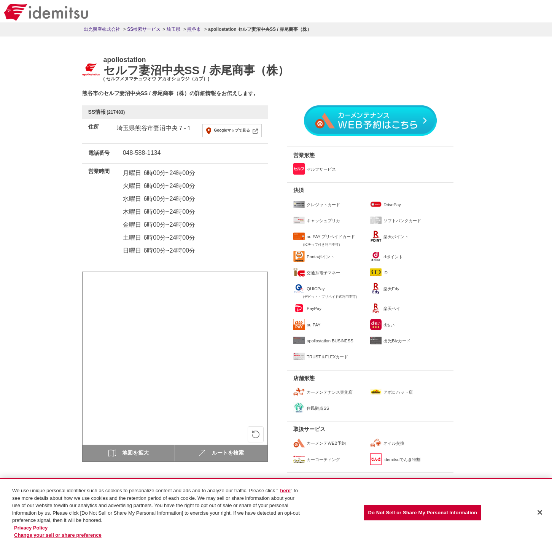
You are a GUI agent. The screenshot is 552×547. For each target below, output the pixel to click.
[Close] (539, 516)
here (285, 494)
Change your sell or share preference (58, 538)
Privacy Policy (31, 531)
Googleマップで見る (232, 130)
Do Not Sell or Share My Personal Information (422, 516)
